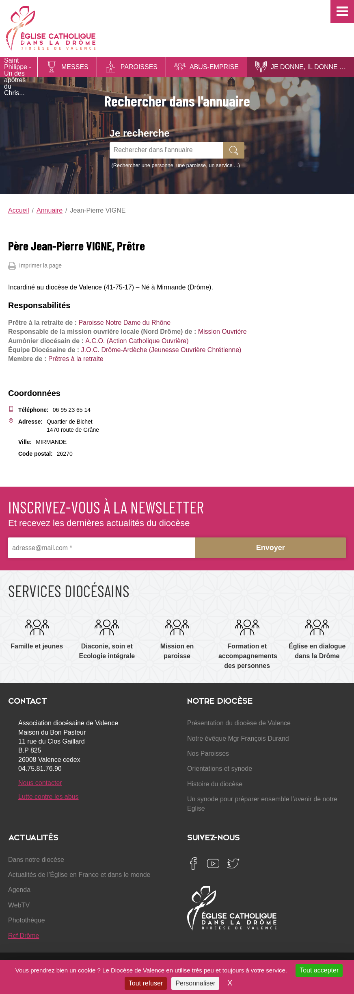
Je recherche (140, 133)
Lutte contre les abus (48, 796)
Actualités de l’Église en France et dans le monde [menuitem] (79, 874)
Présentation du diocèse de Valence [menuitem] (239, 723)
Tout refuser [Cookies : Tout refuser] (146, 983)
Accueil (18, 210)
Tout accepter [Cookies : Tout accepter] (319, 970)
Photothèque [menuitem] (26, 920)
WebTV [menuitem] (19, 905)
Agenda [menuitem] (19, 889)
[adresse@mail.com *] (101, 547)
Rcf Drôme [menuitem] (23, 935)
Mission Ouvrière (222, 331)
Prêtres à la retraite (76, 358)
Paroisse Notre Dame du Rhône (124, 322)
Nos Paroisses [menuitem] (208, 753)
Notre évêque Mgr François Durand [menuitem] (238, 738)
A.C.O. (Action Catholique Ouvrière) (136, 340)
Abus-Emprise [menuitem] (214, 66)
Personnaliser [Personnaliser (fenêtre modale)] (195, 983)
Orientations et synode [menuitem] (219, 768)
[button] (342, 11)
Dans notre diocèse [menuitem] (36, 859)
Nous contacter (40, 782)
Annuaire (50, 210)
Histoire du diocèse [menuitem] (214, 784)
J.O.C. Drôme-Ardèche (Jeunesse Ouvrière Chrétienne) (161, 349)
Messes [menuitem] (74, 66)
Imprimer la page (35, 266)
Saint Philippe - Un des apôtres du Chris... (17, 76)
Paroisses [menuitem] (139, 66)
